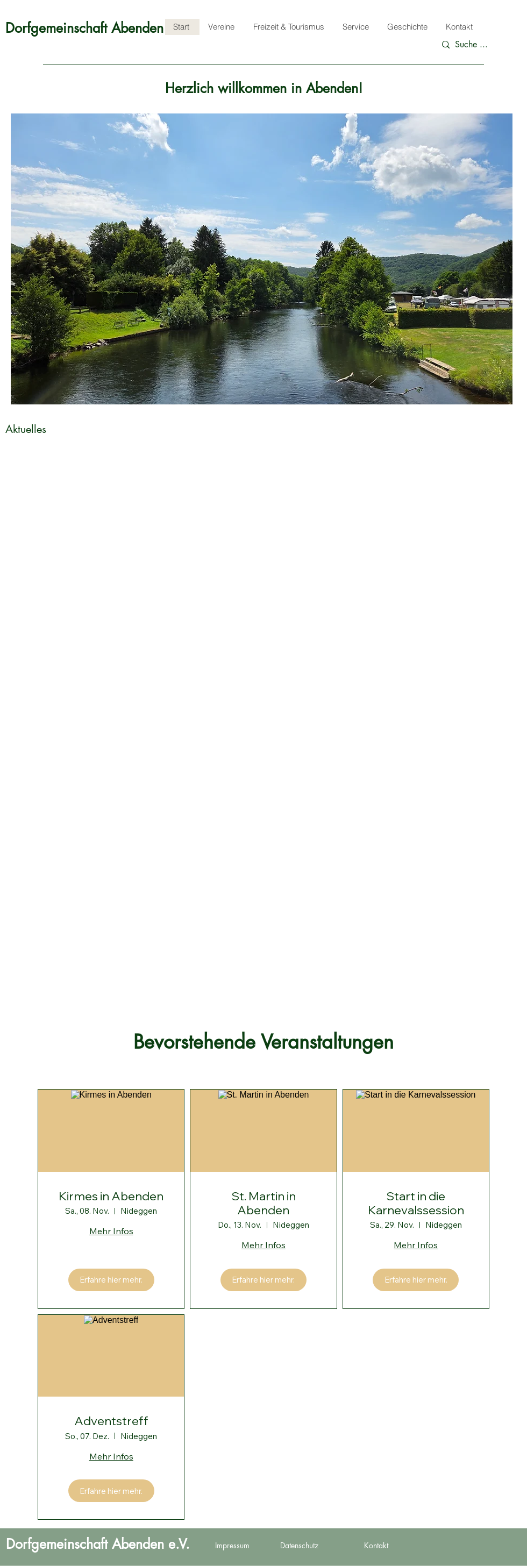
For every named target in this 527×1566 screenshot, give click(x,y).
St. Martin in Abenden (263, 1203)
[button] (261, 258)
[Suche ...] (477, 44)
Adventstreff (111, 1421)
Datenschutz (299, 1545)
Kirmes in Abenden (111, 1196)
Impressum (232, 1545)
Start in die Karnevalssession (416, 1203)
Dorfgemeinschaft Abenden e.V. (97, 28)
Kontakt (376, 1545)
